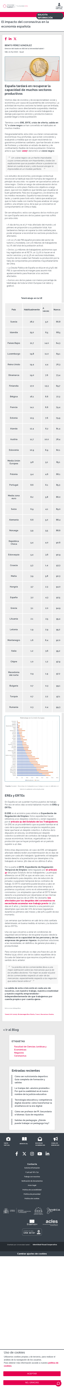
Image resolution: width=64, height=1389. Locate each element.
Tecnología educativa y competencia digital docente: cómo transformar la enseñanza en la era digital (33, 1103)
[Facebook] (6, 38)
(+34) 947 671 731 (32, 1172)
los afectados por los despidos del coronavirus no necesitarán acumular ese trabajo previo (30, 901)
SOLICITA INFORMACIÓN (45, 16)
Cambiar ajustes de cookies (32, 1254)
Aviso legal (32, 1185)
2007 (24, 151)
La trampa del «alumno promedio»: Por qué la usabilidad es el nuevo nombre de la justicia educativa (32, 1091)
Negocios (19, 1053)
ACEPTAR (32, 1373)
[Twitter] (15, 38)
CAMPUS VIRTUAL (59, 7)
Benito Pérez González (18, 45)
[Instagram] (32, 1153)
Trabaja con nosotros (32, 1177)
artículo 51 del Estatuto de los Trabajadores (34, 822)
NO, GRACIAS (32, 1382)
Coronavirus (20, 1056)
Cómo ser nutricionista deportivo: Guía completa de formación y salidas (31, 1079)
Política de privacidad (32, 1194)
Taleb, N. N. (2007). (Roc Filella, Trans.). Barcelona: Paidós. (29, 1014)
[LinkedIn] (11, 38)
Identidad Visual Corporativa (45, 1245)
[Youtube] (39, 1153)
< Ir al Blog (11, 1029)
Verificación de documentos (32, 1181)
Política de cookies (32, 1198)
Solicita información (32, 1168)
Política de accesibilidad (32, 1190)
